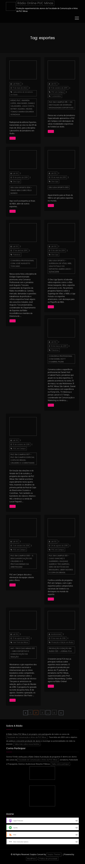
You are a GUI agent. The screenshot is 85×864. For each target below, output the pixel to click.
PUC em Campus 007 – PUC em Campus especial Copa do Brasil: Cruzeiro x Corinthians (22, 458)
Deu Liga (16, 182)
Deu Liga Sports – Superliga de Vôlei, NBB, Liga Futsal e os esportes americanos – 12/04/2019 (60, 266)
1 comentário (56, 96)
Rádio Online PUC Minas (35, 3)
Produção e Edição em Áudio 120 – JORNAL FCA (60, 650)
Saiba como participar (60, 764)
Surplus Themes (54, 854)
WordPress (31, 859)
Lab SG (53, 84)
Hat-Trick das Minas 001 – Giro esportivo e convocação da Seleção (23, 652)
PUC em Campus (57, 92)
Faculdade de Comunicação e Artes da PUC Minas (26, 737)
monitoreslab (56, 634)
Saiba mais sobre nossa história (26, 744)
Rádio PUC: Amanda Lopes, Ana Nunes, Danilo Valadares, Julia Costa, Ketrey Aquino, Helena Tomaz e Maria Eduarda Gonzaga (23, 107)
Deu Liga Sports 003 (59, 187)
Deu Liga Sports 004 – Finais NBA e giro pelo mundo (21, 190)
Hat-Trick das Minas (20, 642)
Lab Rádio (16, 84)
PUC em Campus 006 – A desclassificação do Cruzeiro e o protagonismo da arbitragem (22, 561)
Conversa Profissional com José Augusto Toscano (22, 263)
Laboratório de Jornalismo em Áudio (22, 93)
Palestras (16, 255)
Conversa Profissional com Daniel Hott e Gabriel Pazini (60, 359)
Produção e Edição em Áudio (62, 642)
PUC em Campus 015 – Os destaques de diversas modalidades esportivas (61, 105)
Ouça (13, 138)
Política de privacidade (48, 859)
